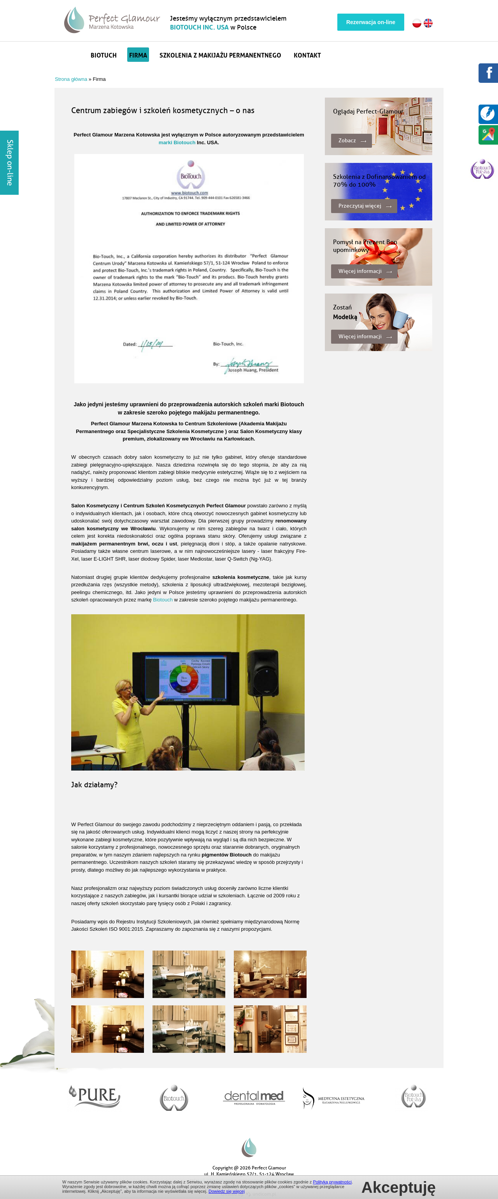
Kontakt (307, 54)
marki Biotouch (177, 142)
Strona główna (74, 55)
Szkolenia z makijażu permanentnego (220, 54)
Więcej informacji (360, 271)
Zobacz (347, 140)
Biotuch (104, 54)
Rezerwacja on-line (370, 22)
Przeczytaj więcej (359, 206)
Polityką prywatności (332, 1182)
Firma (138, 54)
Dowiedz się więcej (227, 1191)
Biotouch (163, 600)
